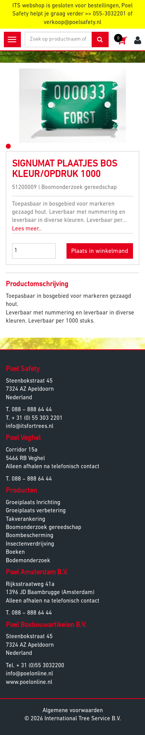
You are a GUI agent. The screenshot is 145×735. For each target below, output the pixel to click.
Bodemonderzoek (28, 561)
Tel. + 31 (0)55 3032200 (35, 666)
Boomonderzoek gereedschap (43, 528)
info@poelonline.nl (29, 674)
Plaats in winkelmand (99, 251)
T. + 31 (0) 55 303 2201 (34, 418)
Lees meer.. (27, 229)
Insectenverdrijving (30, 544)
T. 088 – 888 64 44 (29, 410)
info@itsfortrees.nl (29, 426)
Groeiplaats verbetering (36, 511)
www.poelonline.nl (29, 682)
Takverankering (25, 519)
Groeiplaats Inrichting (33, 503)
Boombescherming (29, 536)
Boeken (15, 552)
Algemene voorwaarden (73, 711)
